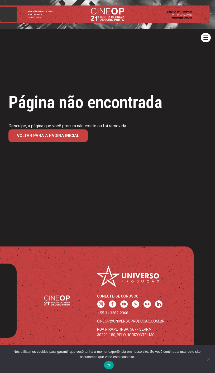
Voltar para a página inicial (48, 135)
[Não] (208, 359)
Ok (109, 365)
